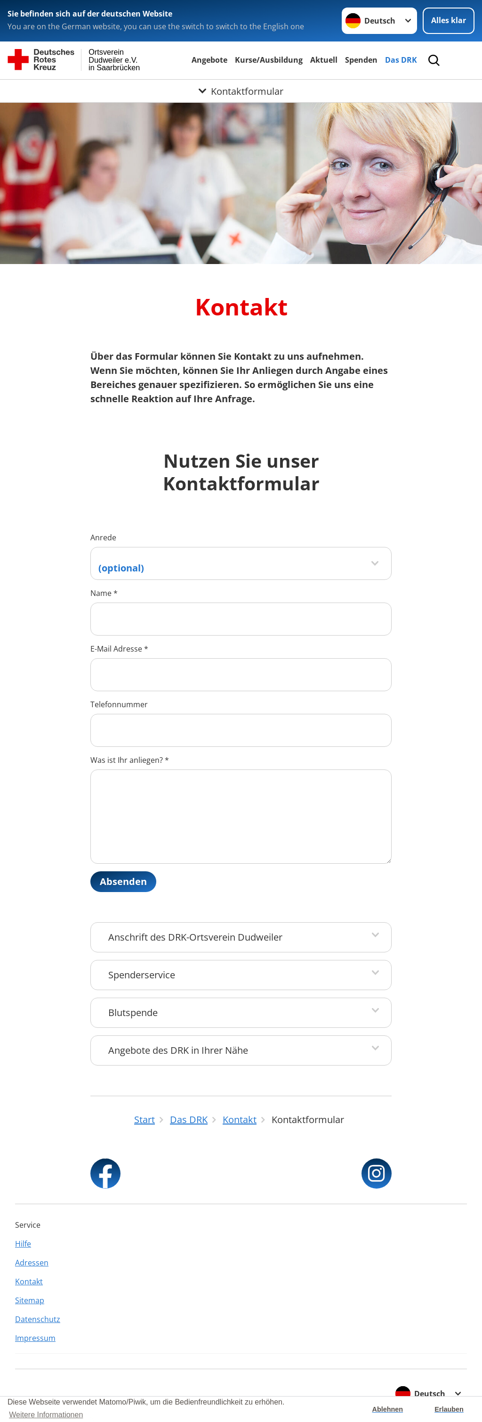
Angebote (209, 60)
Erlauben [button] (449, 1409)
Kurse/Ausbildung (269, 60)
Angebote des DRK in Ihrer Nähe (178, 1050)
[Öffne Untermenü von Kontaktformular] (241, 91)
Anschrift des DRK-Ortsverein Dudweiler (195, 937)
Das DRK (401, 60)
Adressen (31, 1262)
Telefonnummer (119, 704)
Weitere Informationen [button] (46, 1415)
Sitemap (29, 1300)
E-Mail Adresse (119, 649)
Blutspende (133, 1012)
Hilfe (23, 1244)
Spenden (361, 60)
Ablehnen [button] (387, 1409)
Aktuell (323, 60)
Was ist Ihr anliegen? (129, 760)
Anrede (103, 537)
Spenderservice (141, 974)
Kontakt (29, 1281)
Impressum (35, 1338)
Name (104, 593)
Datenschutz (37, 1319)
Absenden (123, 881)
